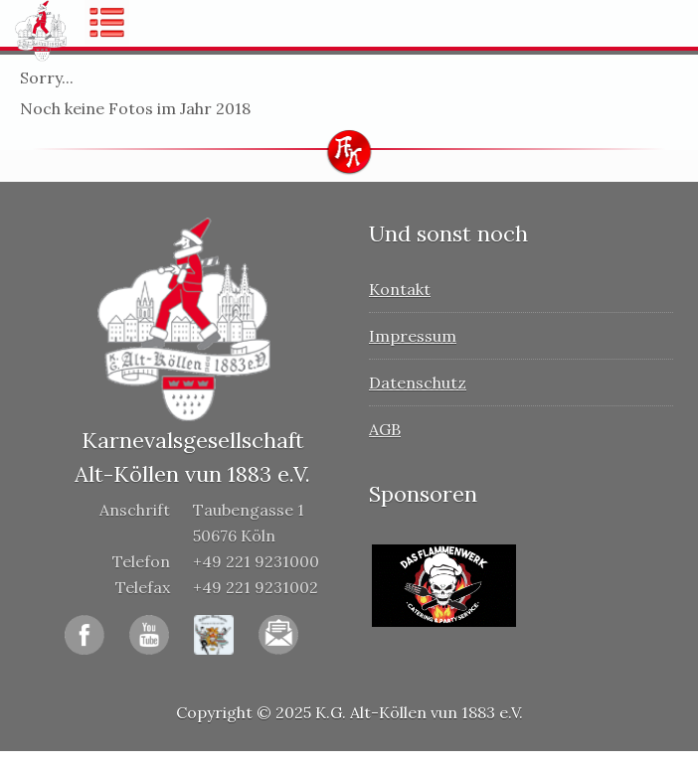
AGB (385, 429)
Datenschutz (417, 382)
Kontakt (400, 289)
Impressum (412, 336)
